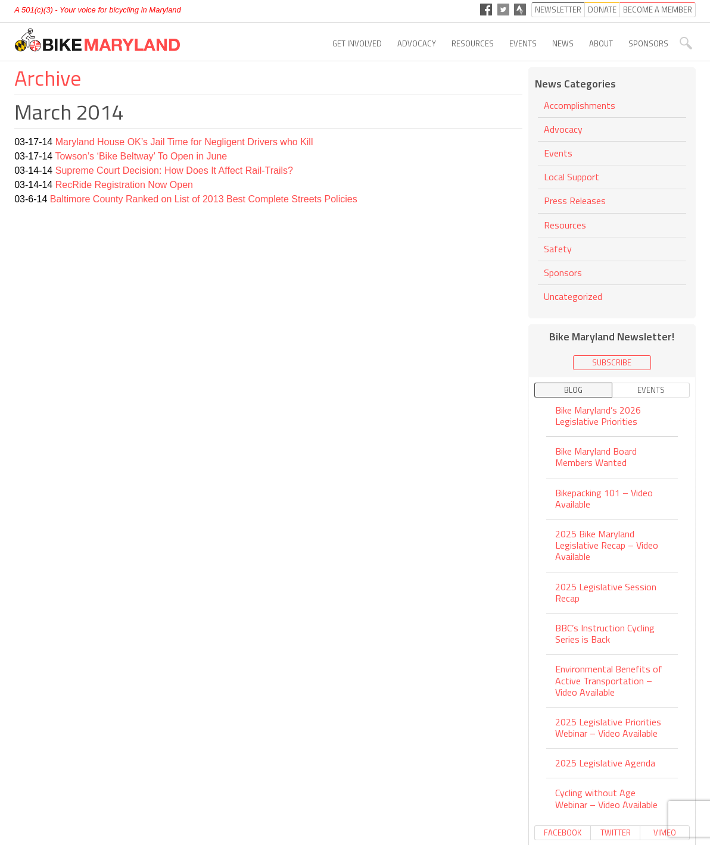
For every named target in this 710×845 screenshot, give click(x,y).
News (563, 43)
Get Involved (357, 43)
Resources (472, 43)
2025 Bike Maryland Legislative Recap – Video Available (606, 545)
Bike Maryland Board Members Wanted (596, 457)
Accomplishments (579, 106)
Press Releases (575, 200)
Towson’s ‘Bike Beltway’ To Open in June (141, 156)
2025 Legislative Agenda (605, 763)
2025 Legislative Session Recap (605, 592)
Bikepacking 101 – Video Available (604, 498)
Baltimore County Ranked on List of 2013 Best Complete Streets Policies (203, 199)
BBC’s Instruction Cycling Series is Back (605, 633)
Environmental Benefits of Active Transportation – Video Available (608, 680)
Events (523, 43)
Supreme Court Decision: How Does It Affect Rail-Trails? (174, 170)
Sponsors (648, 43)
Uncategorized (573, 296)
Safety (558, 249)
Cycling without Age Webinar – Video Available (606, 798)
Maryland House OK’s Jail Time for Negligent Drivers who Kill (184, 142)
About (601, 43)
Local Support (571, 177)
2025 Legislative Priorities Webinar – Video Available (608, 727)
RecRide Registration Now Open (124, 185)
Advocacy (416, 43)
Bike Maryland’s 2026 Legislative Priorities (598, 416)
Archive (47, 77)
